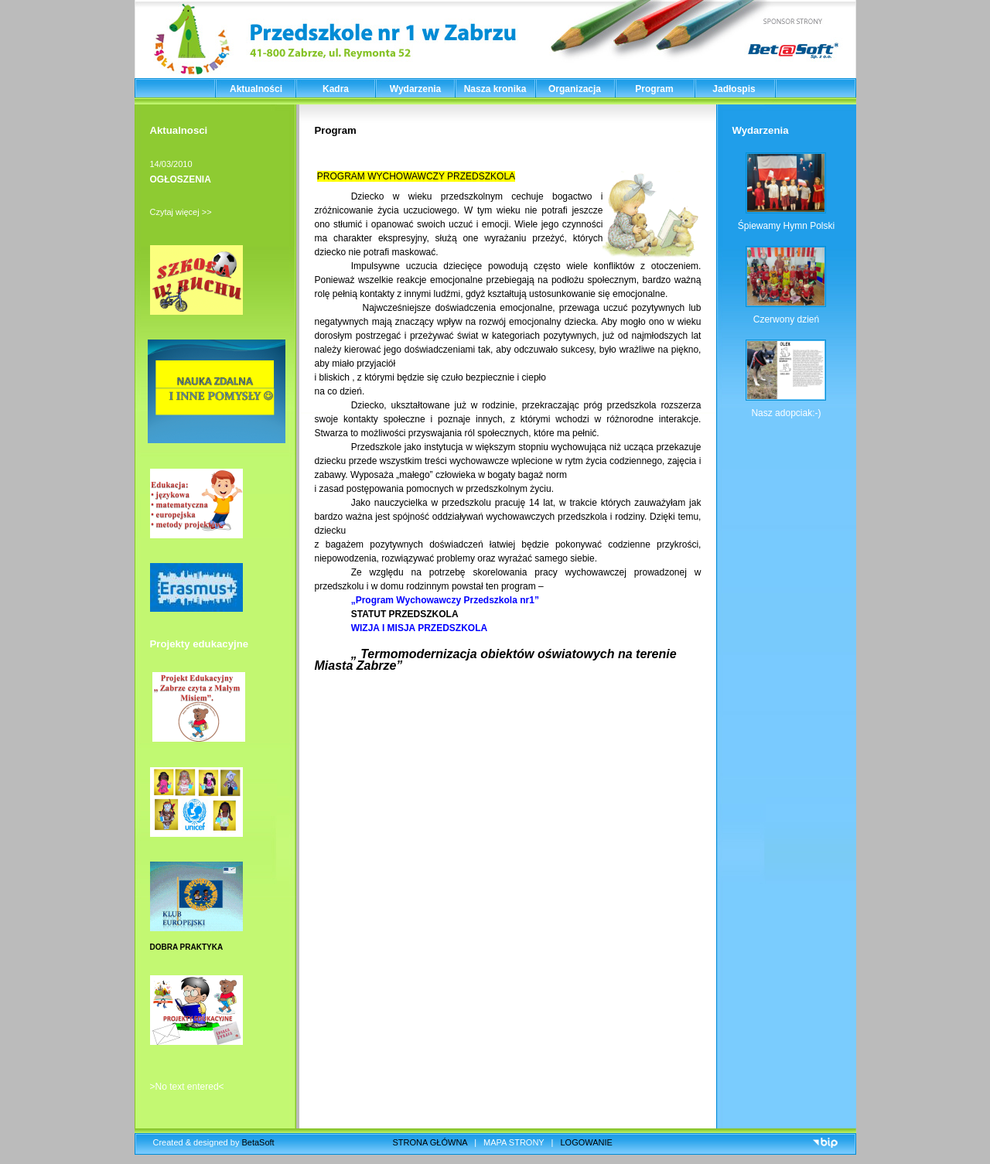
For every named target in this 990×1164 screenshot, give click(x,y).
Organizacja (574, 89)
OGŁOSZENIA (180, 179)
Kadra (336, 89)
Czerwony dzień (786, 319)
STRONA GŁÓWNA (430, 1142)
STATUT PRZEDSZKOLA (407, 614)
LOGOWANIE (587, 1142)
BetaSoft (257, 1142)
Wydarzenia (415, 89)
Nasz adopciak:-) (786, 413)
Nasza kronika (495, 89)
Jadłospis (733, 89)
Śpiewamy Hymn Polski (786, 225)
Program (654, 89)
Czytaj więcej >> (181, 212)
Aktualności (256, 89)
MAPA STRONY (513, 1142)
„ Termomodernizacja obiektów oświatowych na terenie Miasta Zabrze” (496, 659)
